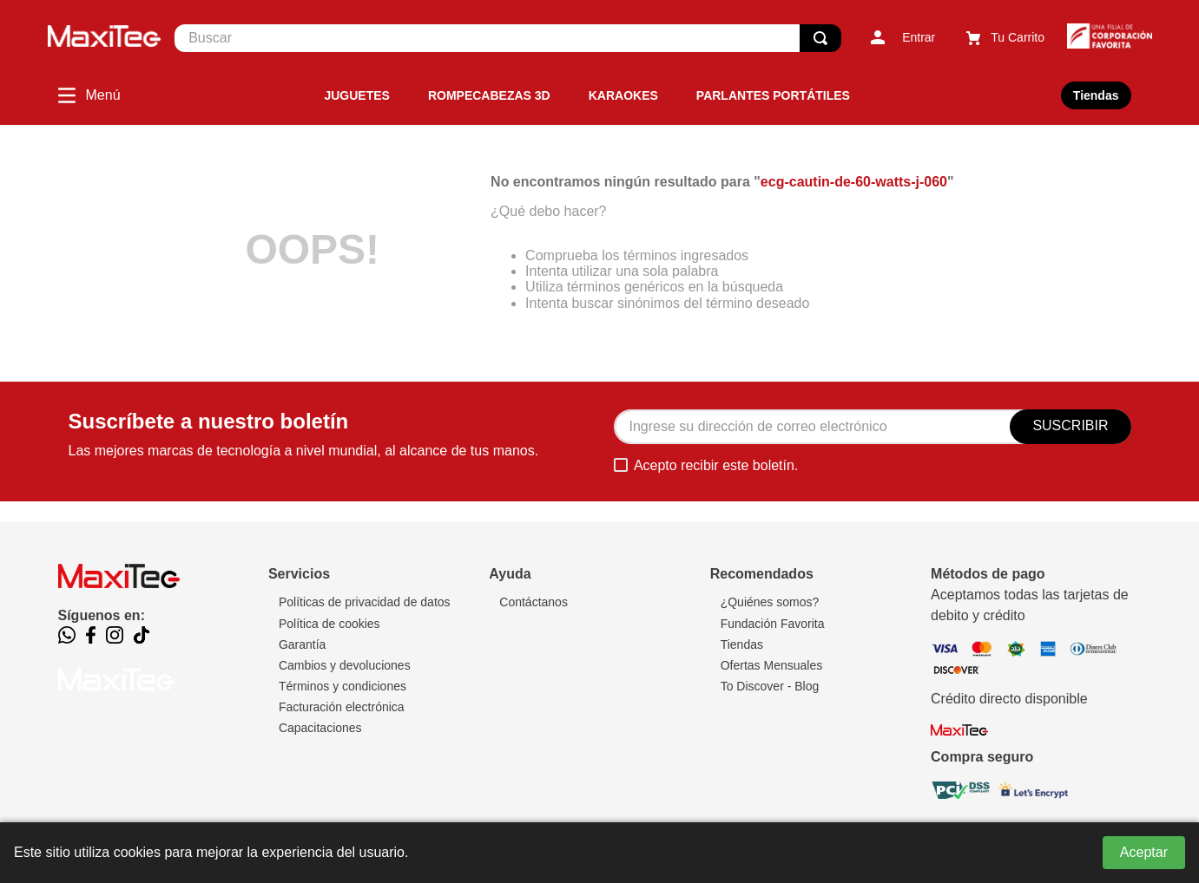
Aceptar (1144, 852)
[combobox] (508, 38)
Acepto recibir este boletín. (716, 465)
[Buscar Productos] (820, 38)
